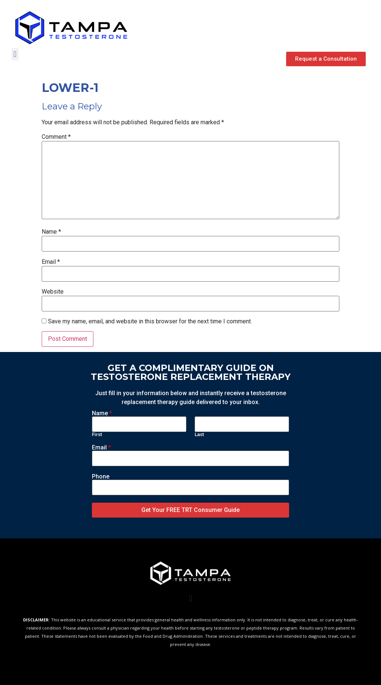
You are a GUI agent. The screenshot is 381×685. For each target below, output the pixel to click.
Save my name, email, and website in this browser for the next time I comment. (150, 321)
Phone (100, 477)
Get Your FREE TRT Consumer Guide (190, 509)
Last (199, 434)
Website (53, 292)
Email (51, 262)
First (97, 434)
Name (51, 232)
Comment (56, 137)
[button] (326, 59)
